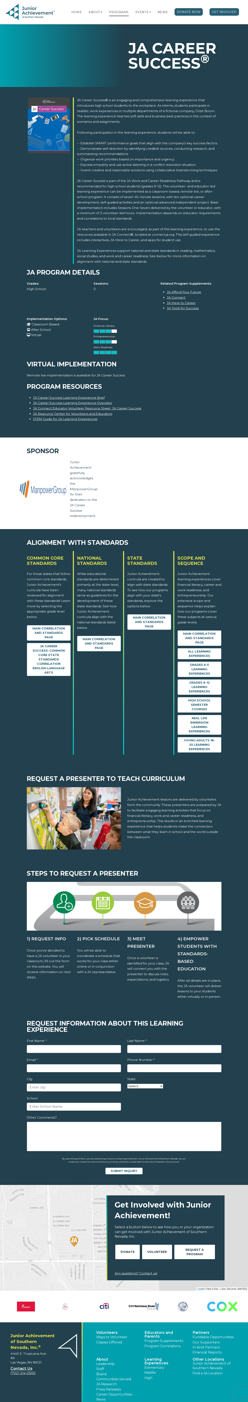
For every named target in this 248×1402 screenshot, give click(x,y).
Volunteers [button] (107, 1332)
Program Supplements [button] (163, 1341)
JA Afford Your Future (184, 292)
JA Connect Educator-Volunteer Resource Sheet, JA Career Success (87, 408)
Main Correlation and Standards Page (48, 633)
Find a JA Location (207, 1373)
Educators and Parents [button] (158, 1334)
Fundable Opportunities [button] (213, 1337)
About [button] (102, 1359)
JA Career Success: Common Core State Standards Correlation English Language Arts (49, 659)
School (32, 1098)
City (29, 1079)
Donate (128, 1252)
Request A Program (194, 1252)
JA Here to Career (181, 303)
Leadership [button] (105, 1364)
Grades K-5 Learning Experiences (199, 669)
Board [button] (101, 1374)
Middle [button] (150, 1373)
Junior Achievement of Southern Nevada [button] (212, 1365)
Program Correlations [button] (162, 1346)
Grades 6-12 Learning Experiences (199, 687)
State (131, 1079)
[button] (101, 12)
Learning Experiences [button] (156, 1361)
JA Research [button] (106, 1384)
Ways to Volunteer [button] (111, 1337)
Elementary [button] (154, 1368)
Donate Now (189, 12)
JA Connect (176, 297)
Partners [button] (201, 1332)
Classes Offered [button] (109, 1342)
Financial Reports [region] (207, 1352)
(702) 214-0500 (23, 1373)
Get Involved (224, 12)
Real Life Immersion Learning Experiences (199, 724)
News (163, 12)
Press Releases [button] (108, 1389)
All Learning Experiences (199, 654)
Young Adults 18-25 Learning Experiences (199, 744)
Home (76, 12)
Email (32, 1060)
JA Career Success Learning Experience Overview (72, 403)
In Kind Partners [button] (206, 1347)
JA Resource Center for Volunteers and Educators (72, 414)
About (94, 12)
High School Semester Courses (199, 704)
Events (141, 12)
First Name (36, 1041)
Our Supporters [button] (206, 1342)
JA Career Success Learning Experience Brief (69, 398)
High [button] (148, 1378)
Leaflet (201, 1289)
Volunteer (157, 1252)
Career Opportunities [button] (114, 1394)
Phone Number (141, 1060)
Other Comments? (42, 1117)
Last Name (137, 1041)
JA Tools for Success (183, 308)
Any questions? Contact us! (136, 1273)
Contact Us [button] (21, 1368)
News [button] (100, 1399)
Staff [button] (100, 1369)
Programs (118, 12)
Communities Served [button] (113, 1379)
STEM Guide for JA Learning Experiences (65, 419)
